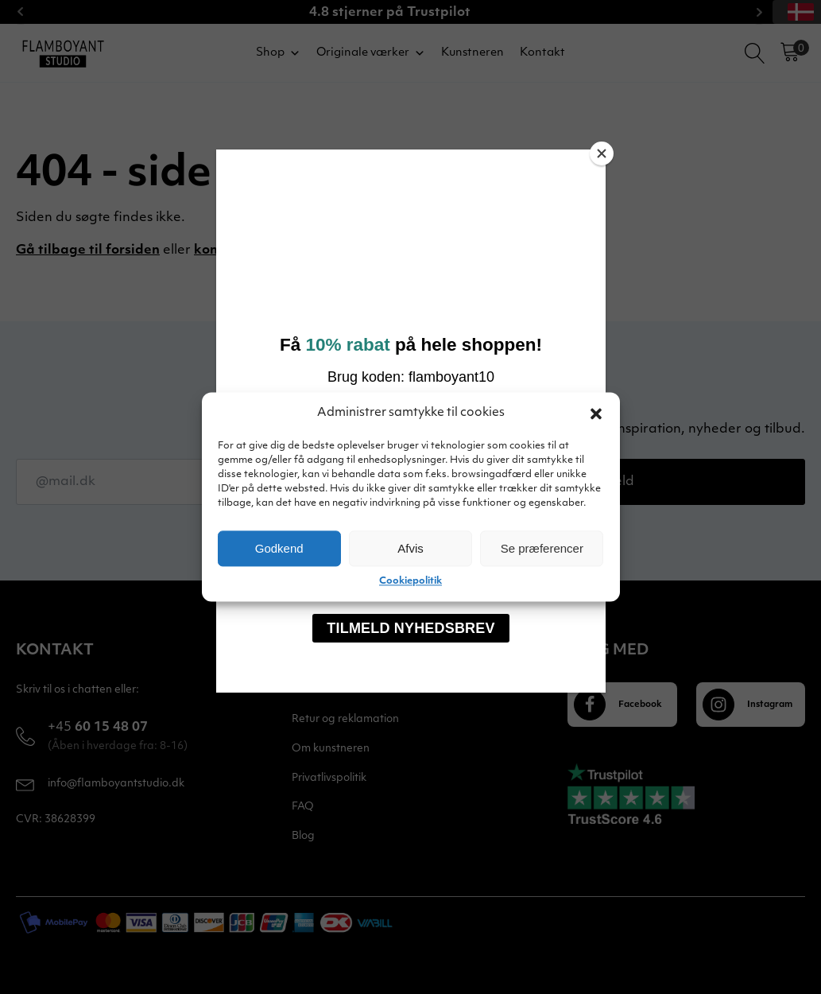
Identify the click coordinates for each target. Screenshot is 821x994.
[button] (596, 413)
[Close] (602, 153)
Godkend (279, 548)
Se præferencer (542, 548)
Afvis (410, 548)
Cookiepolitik (410, 581)
